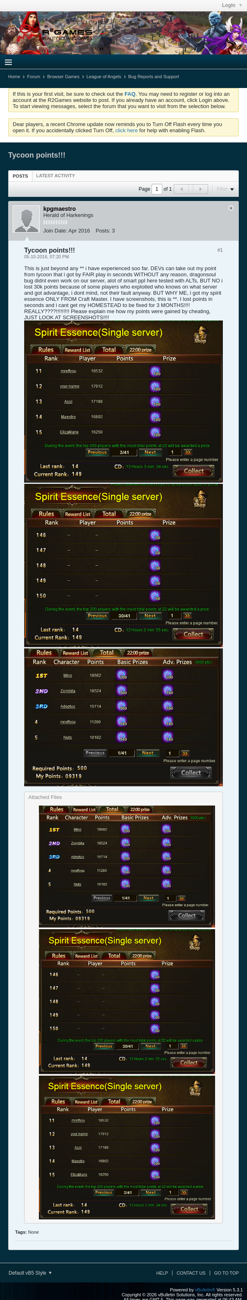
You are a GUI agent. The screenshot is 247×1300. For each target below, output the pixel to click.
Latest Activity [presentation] (55, 175)
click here (127, 130)
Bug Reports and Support (153, 76)
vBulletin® (205, 1289)
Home (14, 76)
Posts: (102, 231)
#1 (220, 250)
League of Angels (103, 76)
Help (162, 1273)
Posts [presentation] (20, 176)
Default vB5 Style (30, 1273)
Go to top (226, 1273)
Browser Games (63, 76)
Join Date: (55, 231)
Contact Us (191, 1273)
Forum (33, 76)
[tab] (20, 175)
